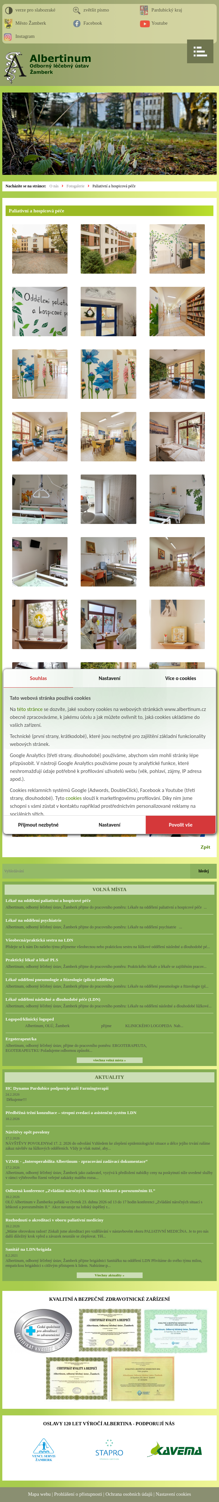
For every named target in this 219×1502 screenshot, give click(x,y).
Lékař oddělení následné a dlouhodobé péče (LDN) (53, 999)
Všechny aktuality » (109, 1275)
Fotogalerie (76, 186)
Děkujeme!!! (16, 1099)
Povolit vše (181, 825)
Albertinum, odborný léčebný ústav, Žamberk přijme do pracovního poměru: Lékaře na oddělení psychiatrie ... (94, 927)
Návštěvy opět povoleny (28, 1132)
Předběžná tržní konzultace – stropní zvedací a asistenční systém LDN (71, 1112)
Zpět (205, 847)
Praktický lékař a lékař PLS (32, 959)
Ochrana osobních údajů (128, 1494)
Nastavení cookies (173, 1494)
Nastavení (110, 678)
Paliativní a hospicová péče (114, 186)
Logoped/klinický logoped (30, 1019)
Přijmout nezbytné (38, 825)
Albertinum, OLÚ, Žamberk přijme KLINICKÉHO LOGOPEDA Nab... (94, 1026)
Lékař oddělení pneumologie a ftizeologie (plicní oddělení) (60, 979)
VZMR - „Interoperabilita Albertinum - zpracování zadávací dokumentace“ (77, 1161)
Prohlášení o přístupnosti (78, 1494)
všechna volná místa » (109, 1060)
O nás (54, 186)
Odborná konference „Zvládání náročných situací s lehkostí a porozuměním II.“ (80, 1190)
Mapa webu (39, 1494)
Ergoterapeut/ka (21, 1038)
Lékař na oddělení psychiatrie (34, 920)
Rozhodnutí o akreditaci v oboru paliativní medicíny (54, 1219)
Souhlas (38, 678)
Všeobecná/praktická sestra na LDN (39, 940)
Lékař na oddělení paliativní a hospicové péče (48, 900)
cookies (74, 798)
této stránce (30, 709)
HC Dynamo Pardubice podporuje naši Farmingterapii (57, 1088)
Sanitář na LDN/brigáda (28, 1249)
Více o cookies (180, 678)
